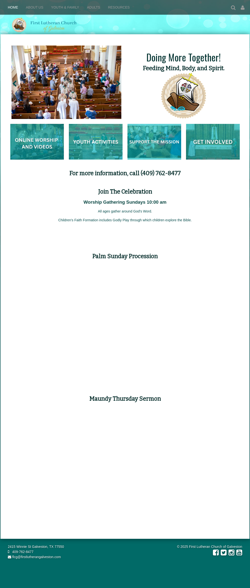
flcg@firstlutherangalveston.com (34, 557)
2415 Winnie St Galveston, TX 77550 (36, 547)
